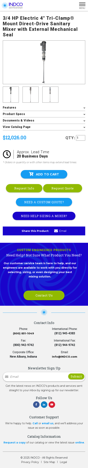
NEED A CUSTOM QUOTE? (44, 202)
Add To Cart (44, 174)
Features (9, 107)
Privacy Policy (30, 462)
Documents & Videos (18, 120)
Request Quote (62, 188)
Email (60, 231)
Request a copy (15, 442)
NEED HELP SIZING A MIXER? (44, 216)
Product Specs (14, 114)
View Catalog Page (17, 127)
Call (35, 423)
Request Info (24, 188)
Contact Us (44, 295)
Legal (63, 462)
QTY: (70, 138)
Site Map (49, 462)
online (79, 442)
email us (47, 423)
